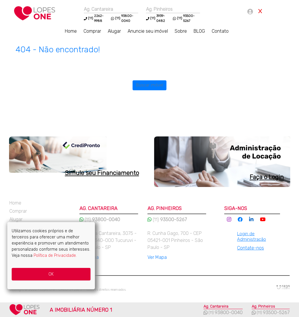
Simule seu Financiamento (102, 172)
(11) (90, 18)
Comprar (93, 31)
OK (51, 274)
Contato (220, 31)
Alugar (115, 31)
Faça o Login (267, 177)
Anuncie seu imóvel (148, 31)
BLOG (200, 31)
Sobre (181, 31)
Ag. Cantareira (98, 9)
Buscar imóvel (149, 85)
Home (71, 31)
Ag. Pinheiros (159, 9)
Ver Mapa (157, 257)
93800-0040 (229, 312)
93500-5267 (276, 312)
